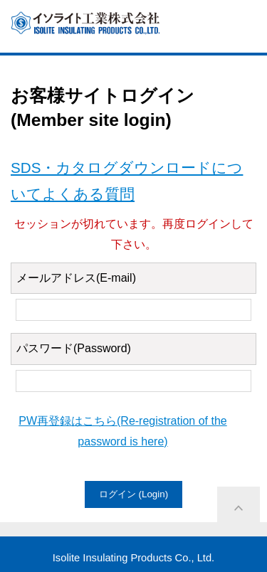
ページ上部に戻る (238, 508)
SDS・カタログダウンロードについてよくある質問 (127, 180)
